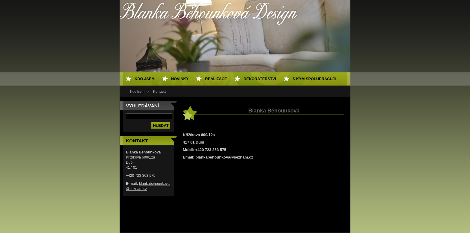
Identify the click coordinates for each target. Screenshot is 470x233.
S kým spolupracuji (314, 79)
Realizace (216, 79)
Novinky (180, 79)
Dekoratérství (259, 79)
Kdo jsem (137, 91)
